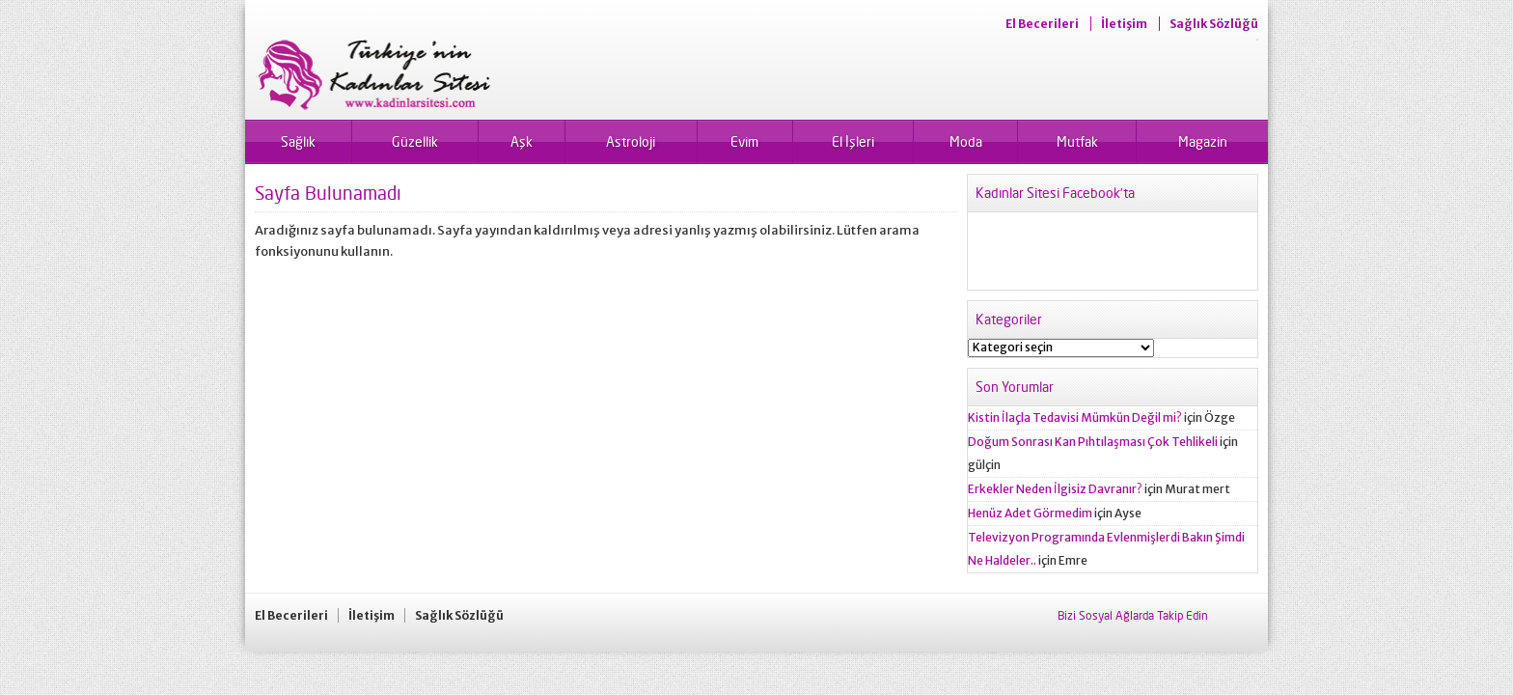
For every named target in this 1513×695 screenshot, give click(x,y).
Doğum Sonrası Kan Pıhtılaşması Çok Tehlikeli (1093, 441)
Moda (965, 141)
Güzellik (415, 141)
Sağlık (298, 141)
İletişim (1124, 23)
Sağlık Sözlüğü (1213, 23)
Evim (744, 141)
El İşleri (853, 141)
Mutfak (1077, 141)
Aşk (521, 141)
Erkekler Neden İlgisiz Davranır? (1055, 489)
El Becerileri (1042, 23)
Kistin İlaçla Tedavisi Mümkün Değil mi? (1075, 417)
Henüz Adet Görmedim (1030, 513)
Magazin (1202, 141)
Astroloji (630, 141)
